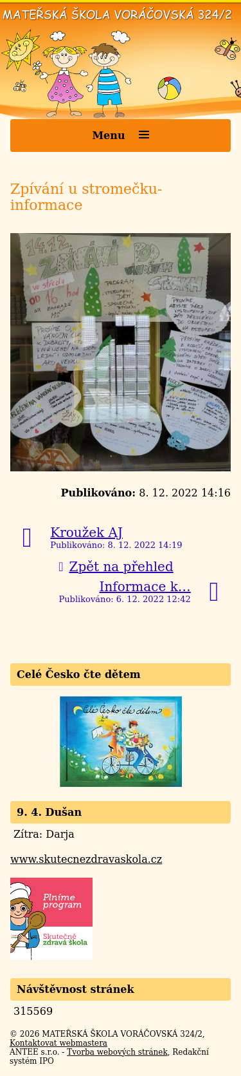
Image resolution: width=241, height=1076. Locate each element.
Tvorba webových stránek (117, 1052)
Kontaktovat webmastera (58, 1043)
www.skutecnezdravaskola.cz (86, 859)
